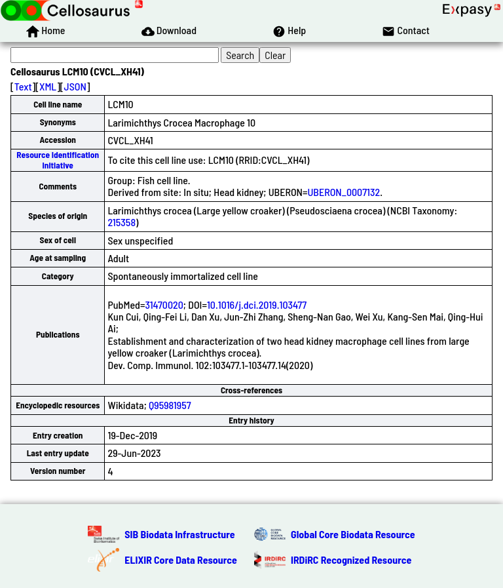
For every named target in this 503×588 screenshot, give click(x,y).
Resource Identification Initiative (57, 159)
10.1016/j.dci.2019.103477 (257, 304)
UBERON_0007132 (343, 192)
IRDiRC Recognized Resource (351, 559)
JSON (75, 86)
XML (47, 86)
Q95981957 (170, 405)
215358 (121, 222)
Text (23, 86)
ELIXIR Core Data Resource (180, 559)
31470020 (164, 304)
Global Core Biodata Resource (353, 534)
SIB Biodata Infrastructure (179, 534)
